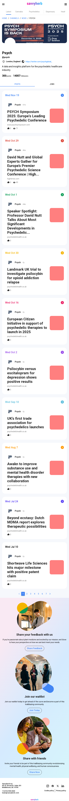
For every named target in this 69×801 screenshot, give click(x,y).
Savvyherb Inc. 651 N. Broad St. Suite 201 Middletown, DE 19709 (11, 785)
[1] (23, 594)
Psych (32, 18)
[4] (34, 594)
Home (4, 18)
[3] (31, 594)
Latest (8, 12)
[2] (27, 594)
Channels (14, 18)
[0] (19, 594)
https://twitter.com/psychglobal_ (39, 62)
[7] (46, 594)
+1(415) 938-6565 (8, 791)
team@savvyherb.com (10, 793)
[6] (42, 594)
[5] (38, 594)
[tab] (8, 12)
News (24, 18)
